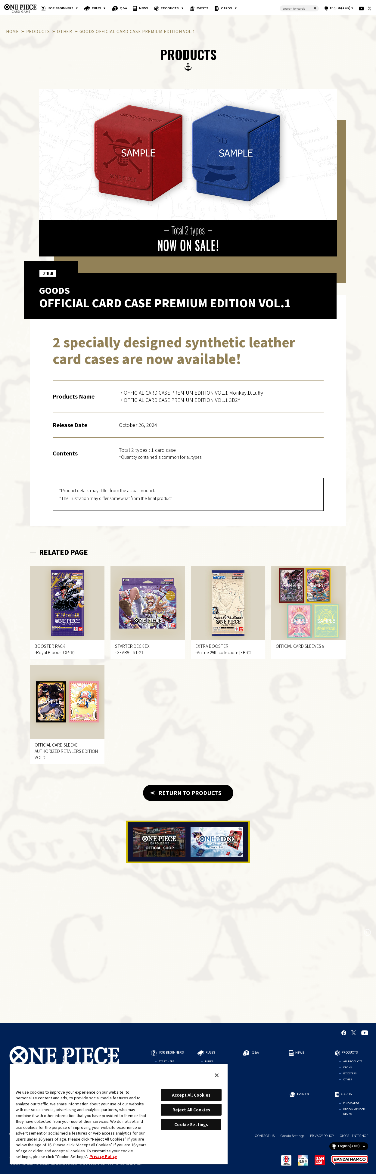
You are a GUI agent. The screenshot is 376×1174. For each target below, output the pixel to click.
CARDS (226, 8)
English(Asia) (340, 8)
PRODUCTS (170, 8)
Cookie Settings (292, 1136)
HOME (12, 31)
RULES (96, 8)
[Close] (216, 1075)
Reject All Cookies (191, 1110)
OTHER (64, 31)
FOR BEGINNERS (60, 8)
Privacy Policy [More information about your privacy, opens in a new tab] (103, 1156)
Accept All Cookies (191, 1095)
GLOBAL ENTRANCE (354, 1136)
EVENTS (202, 8)
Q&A (123, 8)
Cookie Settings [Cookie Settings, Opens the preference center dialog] (191, 1124)
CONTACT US (265, 1136)
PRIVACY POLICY (322, 1136)
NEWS (143, 8)
